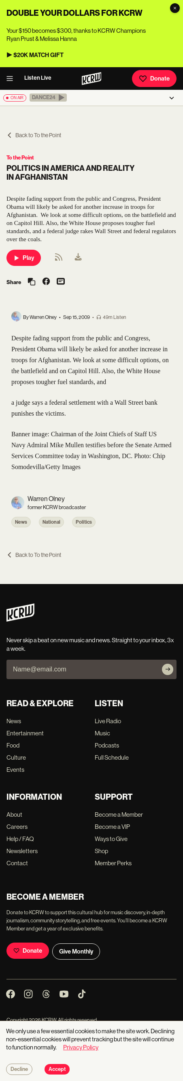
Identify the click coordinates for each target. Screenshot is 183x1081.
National (51, 522)
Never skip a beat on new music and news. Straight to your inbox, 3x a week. (90, 644)
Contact (17, 863)
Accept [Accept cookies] (57, 1069)
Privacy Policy (80, 1047)
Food (12, 745)
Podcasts (107, 745)
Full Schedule (112, 757)
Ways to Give (111, 838)
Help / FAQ (20, 838)
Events (15, 769)
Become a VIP (112, 826)
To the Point (20, 158)
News (21, 522)
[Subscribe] (167, 669)
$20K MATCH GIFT (38, 55)
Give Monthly (76, 951)
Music (102, 733)
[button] (48, 97)
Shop (101, 850)
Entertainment (25, 733)
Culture (16, 757)
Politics (84, 522)
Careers (17, 826)
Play (23, 257)
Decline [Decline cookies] (19, 1069)
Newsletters (22, 850)
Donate (154, 78)
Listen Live (37, 77)
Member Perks (113, 863)
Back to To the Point (33, 135)
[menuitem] (78, 257)
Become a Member (119, 814)
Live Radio (108, 721)
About (14, 814)
